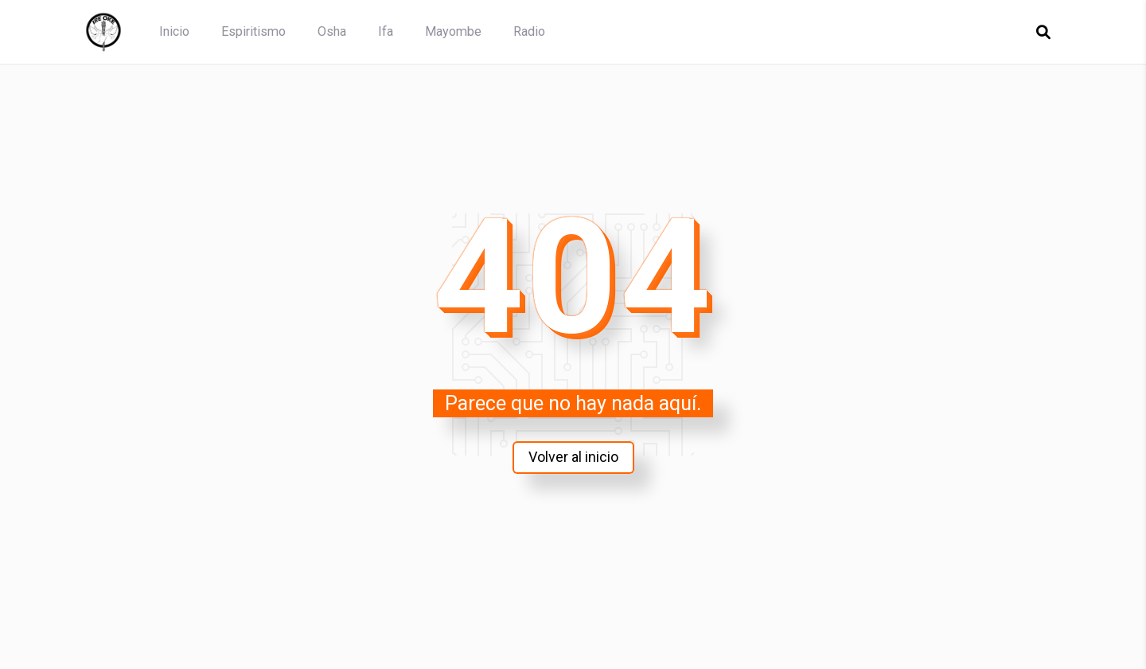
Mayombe (453, 31)
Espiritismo (253, 31)
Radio (529, 31)
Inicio (174, 31)
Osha (332, 31)
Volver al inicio (573, 456)
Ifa (385, 31)
